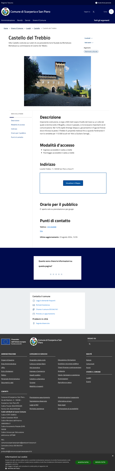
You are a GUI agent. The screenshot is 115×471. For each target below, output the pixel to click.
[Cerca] (111, 11)
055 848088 (51, 227)
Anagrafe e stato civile (37, 360)
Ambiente (61, 371)
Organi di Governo (7, 360)
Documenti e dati (7, 382)
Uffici (3, 367)
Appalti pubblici (35, 375)
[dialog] (57, 462)
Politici (3, 375)
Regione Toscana (7, 2)
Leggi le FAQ (34, 405)
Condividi (89, 38)
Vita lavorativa (35, 367)
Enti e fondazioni (7, 371)
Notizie (88, 360)
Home (6, 28)
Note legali (62, 405)
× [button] (112, 456)
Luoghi (28, 28)
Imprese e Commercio (37, 371)
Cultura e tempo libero (37, 364)
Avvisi (88, 367)
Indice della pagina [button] (17, 114)
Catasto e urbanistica (37, 379)
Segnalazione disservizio (38, 401)
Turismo (32, 382)
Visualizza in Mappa (73, 183)
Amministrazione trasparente (68, 397)
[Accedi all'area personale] (103, 2)
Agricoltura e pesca (65, 382)
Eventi (88, 381)
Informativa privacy (65, 401)
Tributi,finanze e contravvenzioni (69, 367)
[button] (39, 468)
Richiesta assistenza (37, 408)
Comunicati (90, 364)
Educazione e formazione (67, 360)
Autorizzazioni (63, 378)
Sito (41, 231)
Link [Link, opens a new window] (46, 466)
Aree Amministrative (8, 364)
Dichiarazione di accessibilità (68, 408)
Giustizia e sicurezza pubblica (68, 363)
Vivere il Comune (17, 28)
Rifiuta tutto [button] (100, 462)
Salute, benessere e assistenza (69, 375)
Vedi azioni (89, 42)
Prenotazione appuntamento (40, 397)
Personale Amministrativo (10, 379)
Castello (37, 28)
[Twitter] (93, 11)
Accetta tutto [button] (83, 462)
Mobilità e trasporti (36, 386)
